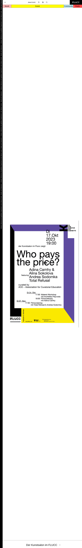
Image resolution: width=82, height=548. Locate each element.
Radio (77, 6)
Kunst (37, 6)
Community (68, 6)
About (32, 2)
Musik (7, 6)
